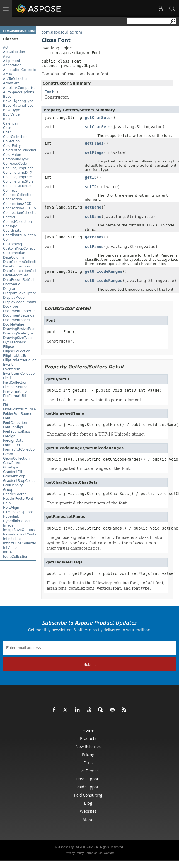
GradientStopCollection (22, 481)
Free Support (88, 778)
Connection (12, 199)
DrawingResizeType (19, 329)
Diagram (10, 289)
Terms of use (94, 853)
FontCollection (15, 423)
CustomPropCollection (21, 248)
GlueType (10, 467)
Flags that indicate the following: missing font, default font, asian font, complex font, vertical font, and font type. (106, 586)
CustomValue (14, 253)
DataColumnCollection (21, 262)
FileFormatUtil (14, 396)
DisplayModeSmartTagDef (24, 302)
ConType (10, 226)
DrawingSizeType (17, 338)
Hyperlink (11, 516)
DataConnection (16, 266)
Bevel (7, 97)
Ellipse (8, 347)
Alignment (11, 61)
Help (7, 503)
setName (93, 216)
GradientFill (12, 472)
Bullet (8, 119)
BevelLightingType (18, 101)
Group (8, 490)
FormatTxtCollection (20, 449)
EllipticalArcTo (14, 356)
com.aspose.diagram (21, 31)
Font (6, 418)
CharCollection (15, 137)
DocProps (11, 306)
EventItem (11, 369)
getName (93, 207)
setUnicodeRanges (103, 280)
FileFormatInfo (15, 391)
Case (7, 128)
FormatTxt (11, 445)
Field (7, 378)
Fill (5, 400)
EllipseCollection (16, 351)
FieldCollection (15, 382)
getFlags (94, 143)
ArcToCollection (15, 79)
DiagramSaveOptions (20, 293)
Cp (5, 239)
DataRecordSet (15, 275)
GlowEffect (12, 463)
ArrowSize (11, 83)
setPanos (94, 246)
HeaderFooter (14, 494)
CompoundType (16, 159)
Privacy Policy (74, 853)
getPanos (94, 237)
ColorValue (12, 155)
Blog (88, 803)
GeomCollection (16, 458)
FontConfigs (13, 427)
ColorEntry (12, 146)
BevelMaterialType (18, 105)
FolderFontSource (17, 414)
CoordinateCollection (20, 235)
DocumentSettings (18, 315)
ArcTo (7, 74)
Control (9, 217)
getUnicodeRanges (103, 271)
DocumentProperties (20, 311)
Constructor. (61, 341)
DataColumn (13, 257)
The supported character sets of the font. (87, 503)
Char (7, 132)
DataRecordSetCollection (24, 280)
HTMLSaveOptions (18, 512)
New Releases (88, 746)
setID (90, 187)
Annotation (12, 65)
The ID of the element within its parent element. (94, 400)
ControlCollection (17, 222)
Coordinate (12, 231)
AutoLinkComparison (20, 88)
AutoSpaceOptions (18, 92)
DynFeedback (14, 342)
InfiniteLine (12, 539)
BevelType (11, 110)
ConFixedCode (15, 164)
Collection (11, 141)
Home (88, 730)
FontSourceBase (16, 432)
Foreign (9, 436)
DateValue (11, 284)
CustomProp (13, 244)
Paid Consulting (88, 795)
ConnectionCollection (20, 213)
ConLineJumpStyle (18, 181)
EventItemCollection (20, 374)
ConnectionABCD (17, 204)
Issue (7, 552)
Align (7, 56)
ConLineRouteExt (17, 186)
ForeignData (13, 441)
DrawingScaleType (18, 333)
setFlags (94, 152)
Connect (10, 190)
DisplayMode (14, 298)
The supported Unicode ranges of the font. (89, 468)
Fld (5, 405)
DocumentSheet (16, 320)
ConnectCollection (18, 195)
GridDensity (13, 485)
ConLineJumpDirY (17, 177)
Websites (88, 811)
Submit (89, 664)
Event (8, 365)
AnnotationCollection (20, 70)
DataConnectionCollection (25, 271)
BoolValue (11, 114)
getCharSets (98, 117)
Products (88, 738)
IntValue (10, 548)
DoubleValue (13, 324)
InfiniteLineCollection (20, 543)
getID (90, 177)
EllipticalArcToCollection (23, 360)
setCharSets (98, 127)
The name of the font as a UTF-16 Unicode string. (96, 434)
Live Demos (88, 770)
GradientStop (14, 476)
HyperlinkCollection (19, 521)
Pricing (88, 754)
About (88, 819)
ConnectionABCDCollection (25, 208)
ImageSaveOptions (19, 530)
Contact (109, 853)
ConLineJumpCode (18, 168)
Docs (88, 762)
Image (8, 525)
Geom (8, 454)
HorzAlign (11, 508)
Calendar (10, 123)
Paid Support (88, 787)
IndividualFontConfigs (21, 534)
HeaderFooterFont (18, 499)
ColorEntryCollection (20, 150)
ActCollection (14, 52)
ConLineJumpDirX (17, 172)
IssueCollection (15, 557)
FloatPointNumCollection (23, 409)
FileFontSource (15, 387)
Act (5, 47)
